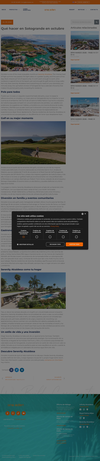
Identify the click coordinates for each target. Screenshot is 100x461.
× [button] (85, 213)
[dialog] (50, 230)
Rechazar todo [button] (54, 244)
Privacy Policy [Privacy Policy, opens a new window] (55, 226)
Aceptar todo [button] (74, 244)
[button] (25, 244)
